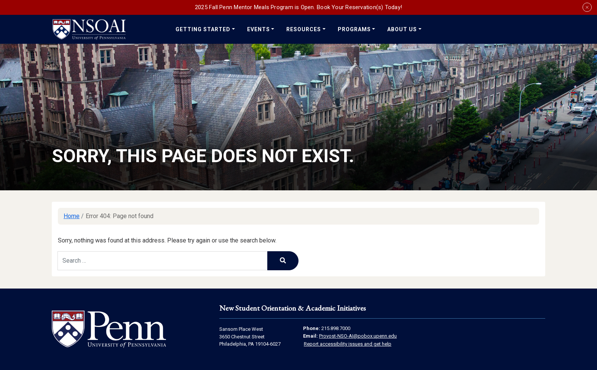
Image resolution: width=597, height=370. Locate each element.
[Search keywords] (162, 260)
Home (72, 216)
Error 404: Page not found (119, 216)
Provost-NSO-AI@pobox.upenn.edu (358, 336)
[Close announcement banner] (587, 7)
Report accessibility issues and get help (347, 344)
